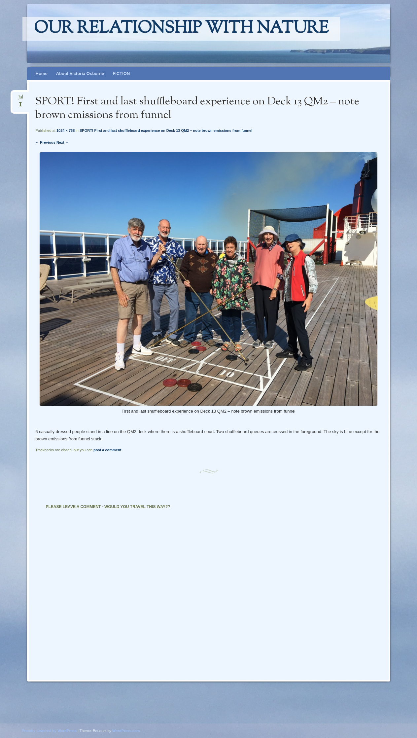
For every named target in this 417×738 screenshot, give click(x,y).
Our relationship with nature (181, 29)
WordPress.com (126, 731)
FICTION (121, 73)
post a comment (107, 450)
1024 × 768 (65, 130)
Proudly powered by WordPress (49, 731)
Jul (20, 99)
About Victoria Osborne (80, 73)
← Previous (45, 142)
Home (42, 73)
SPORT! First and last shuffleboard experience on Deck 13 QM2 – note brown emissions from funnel (166, 130)
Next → (62, 142)
